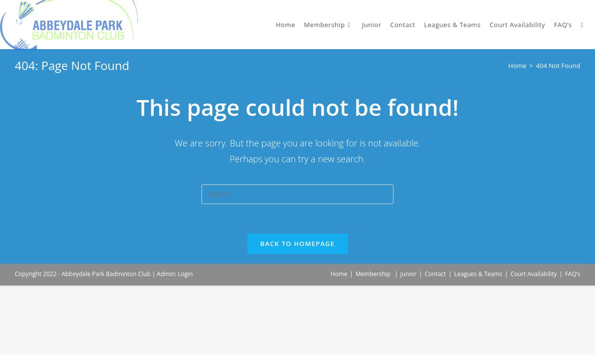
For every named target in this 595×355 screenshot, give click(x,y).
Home (339, 274)
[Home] (517, 65)
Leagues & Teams (478, 274)
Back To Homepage (297, 243)
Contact (435, 274)
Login (185, 274)
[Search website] (582, 24)
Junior (408, 274)
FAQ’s (572, 274)
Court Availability (533, 274)
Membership (373, 274)
